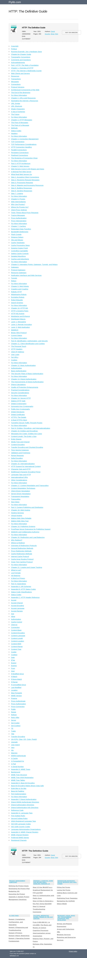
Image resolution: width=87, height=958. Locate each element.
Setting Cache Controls (20, 253)
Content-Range (17, 646)
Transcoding (15, 499)
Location (14, 690)
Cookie (13, 652)
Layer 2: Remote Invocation (21, 324)
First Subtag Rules (18, 816)
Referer (14, 715)
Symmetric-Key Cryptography (22, 406)
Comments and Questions (21, 60)
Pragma (14, 698)
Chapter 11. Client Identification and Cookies (28, 344)
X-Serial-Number (17, 767)
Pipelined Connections (19, 155)
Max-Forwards (16, 693)
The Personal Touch (18, 346)
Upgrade (14, 742)
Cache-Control (16, 622)
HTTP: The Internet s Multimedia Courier (26, 71)
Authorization (16, 619)
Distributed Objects (18, 319)
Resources (15, 76)
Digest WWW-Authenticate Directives (25, 802)
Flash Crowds (16, 234)
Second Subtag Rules (19, 818)
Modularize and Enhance (20, 316)
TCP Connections (17, 142)
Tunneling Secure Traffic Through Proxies (26, 423)
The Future (15, 114)
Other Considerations (19, 480)
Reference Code (17, 810)
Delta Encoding (17, 458)
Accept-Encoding (17, 606)
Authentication (16, 368)
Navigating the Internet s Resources (24, 101)
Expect (13, 663)
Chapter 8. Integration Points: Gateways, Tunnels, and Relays (34, 264)
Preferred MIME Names (20, 837)
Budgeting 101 (14, 891)
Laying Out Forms (63, 890)
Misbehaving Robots (19, 294)
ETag (13, 660)
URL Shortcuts (16, 106)
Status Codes (16, 131)
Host (13, 671)
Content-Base (16, 630)
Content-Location (17, 641)
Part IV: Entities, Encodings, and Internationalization (30, 428)
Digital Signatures (17, 412)
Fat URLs (14, 357)
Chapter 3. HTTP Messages (21, 120)
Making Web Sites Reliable (21, 518)
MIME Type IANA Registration (22, 777)
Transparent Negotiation (20, 496)
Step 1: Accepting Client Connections (25, 177)
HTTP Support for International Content (26, 466)
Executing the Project (17, 894)
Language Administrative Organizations (26, 829)
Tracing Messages (18, 215)
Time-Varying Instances (20, 450)
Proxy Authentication (19, 218)
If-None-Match (16, 679)
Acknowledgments (18, 62)
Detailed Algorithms (18, 256)
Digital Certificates (18, 414)
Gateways (15, 267)
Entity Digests (16, 439)
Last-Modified (16, 687)
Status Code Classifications (21, 592)
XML (58, 932)
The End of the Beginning (20, 92)
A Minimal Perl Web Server (21, 172)
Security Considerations (20, 393)
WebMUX (14, 330)
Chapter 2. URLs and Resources (23, 98)
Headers (14, 133)
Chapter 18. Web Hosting (20, 510)
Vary (12, 747)
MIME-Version (16, 696)
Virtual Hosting (16, 515)
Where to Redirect (18, 543)
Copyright (14, 46)
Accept (13, 600)
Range (13, 712)
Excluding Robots (17, 297)
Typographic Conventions (20, 57)
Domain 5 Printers (15, 933)
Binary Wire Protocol (19, 333)
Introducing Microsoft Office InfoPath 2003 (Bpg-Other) (67, 882)
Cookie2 (14, 655)
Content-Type (16, 649)
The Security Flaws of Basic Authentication (27, 374)
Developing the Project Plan (19, 888)
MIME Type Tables (18, 780)
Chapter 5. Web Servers (20, 166)
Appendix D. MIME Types (20, 769)
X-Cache (14, 758)
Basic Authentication (18, 371)
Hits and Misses (17, 240)
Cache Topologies (18, 243)
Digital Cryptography (19, 404)
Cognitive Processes (40, 930)
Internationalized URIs (19, 477)
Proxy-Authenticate (18, 701)
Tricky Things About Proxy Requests (24, 213)
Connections (16, 84)
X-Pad (13, 764)
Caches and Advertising (20, 259)
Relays (13, 281)
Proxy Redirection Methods (21, 551)
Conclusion (37, 912)
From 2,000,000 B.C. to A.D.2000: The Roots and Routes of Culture (42, 925)
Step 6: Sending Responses (21, 191)
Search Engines (17, 303)
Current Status (16, 335)
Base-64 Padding (17, 791)
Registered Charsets (19, 840)
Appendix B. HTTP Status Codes (23, 589)
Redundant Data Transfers (21, 229)
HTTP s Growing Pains (19, 311)
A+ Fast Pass (14, 915)
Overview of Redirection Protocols (24, 545)
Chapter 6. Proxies (18, 199)
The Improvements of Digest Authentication (27, 382)
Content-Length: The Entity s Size (23, 436)
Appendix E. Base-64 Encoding (23, 783)
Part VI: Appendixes (18, 584)
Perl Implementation (18, 794)
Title (12, 734)
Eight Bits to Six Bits (18, 788)
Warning (14, 753)
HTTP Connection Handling (21, 147)
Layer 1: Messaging (18, 322)
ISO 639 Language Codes (21, 824)
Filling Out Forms (63, 887)
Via (12, 750)
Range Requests (17, 455)
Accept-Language (17, 608)
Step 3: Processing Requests (22, 183)
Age (12, 614)
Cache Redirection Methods (21, 554)
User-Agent (15, 745)
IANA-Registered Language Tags (23, 821)
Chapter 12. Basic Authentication (23, 365)
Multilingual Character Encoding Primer (26, 472)
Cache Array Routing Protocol (22, 559)
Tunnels (14, 278)
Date (13, 657)
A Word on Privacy (18, 578)
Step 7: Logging (17, 193)
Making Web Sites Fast (20, 521)
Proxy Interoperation (18, 221)
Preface (14, 49)
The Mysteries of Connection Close (24, 158)
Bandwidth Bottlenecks (19, 232)
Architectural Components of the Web (25, 90)
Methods (14, 128)
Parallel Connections (19, 150)
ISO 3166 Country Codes (20, 827)
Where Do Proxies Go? (20, 207)
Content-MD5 (16, 644)
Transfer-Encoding (18, 737)
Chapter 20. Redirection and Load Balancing (28, 537)
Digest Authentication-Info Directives (24, 807)
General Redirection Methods (22, 548)
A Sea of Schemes (18, 112)
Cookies (14, 360)
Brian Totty (54, 34)
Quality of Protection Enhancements (24, 387)
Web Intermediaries (18, 202)
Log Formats (16, 573)
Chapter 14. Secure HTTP (21, 398)
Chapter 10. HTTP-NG (19, 308)
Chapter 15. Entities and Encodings (24, 431)
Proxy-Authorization (18, 704)
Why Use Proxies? (18, 204)
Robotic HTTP (16, 292)
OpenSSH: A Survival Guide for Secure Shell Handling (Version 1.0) (43, 882)
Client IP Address (17, 352)
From (13, 668)
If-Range (14, 682)
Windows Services (64, 934)
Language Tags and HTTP (21, 475)
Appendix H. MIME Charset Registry (24, 832)
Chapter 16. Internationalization (23, 464)
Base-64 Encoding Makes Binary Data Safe (27, 786)
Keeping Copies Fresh (19, 248)
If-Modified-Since (17, 674)
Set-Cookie (15, 723)
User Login (15, 354)
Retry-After (15, 717)
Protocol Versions (17, 87)
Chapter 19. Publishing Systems (23, 526)
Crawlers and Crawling (19, 289)
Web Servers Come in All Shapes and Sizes (27, 169)
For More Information (19, 95)
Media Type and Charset (20, 442)
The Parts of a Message (20, 125)
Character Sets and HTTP (21, 469)
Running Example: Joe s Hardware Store (26, 52)
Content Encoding (18, 445)
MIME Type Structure (19, 775)
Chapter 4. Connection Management (25, 139)
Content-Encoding (18, 633)
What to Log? (16, 570)
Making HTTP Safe (18, 401)
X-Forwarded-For (17, 761)
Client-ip (14, 625)
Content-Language (18, 636)
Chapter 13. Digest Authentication (23, 379)
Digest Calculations (18, 384)
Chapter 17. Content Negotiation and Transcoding (29, 485)
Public (13, 709)
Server (13, 720)
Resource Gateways (18, 273)
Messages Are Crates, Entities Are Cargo (26, 434)
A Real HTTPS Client (19, 420)
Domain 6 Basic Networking (19, 936)
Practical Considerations (20, 390)
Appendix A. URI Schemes (21, 586)
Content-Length (17, 638)
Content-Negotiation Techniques (23, 488)
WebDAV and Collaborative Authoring (25, 532)
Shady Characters (18, 109)
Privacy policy (73, 951)
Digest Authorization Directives (22, 805)
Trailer (13, 731)
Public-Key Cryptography (20, 409)
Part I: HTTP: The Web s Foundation (25, 65)
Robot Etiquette (17, 300)
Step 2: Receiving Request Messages (25, 180)
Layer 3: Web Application (20, 327)
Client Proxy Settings (19, 210)
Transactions (16, 79)
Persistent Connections (20, 153)
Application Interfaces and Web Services (26, 275)
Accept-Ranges (17, 611)
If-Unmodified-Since (18, 685)
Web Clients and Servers (20, 73)
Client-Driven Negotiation (20, 491)
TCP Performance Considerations (23, 144)
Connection (15, 627)
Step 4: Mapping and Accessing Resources (27, 185)
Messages (15, 82)
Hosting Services (17, 513)
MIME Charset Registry (20, 835)
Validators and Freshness (20, 453)
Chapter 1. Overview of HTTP (22, 68)
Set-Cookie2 (16, 726)
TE (12, 728)
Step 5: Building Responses (21, 188)
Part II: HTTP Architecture (20, 163)
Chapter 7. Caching (18, 226)
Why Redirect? (16, 540)
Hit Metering (15, 576)
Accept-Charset (17, 603)
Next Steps (15, 502)
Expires (14, 666)
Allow (13, 616)
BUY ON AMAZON (71, 32)
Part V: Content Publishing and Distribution (27, 507)
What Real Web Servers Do (21, 174)
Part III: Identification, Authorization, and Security (29, 341)
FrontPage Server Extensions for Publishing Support (31, 529)
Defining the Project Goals (19, 886)
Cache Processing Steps (20, 245)
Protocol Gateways (18, 270)
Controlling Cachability (19, 251)
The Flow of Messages (19, 122)
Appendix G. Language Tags (22, 813)
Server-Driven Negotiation (21, 494)
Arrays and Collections (65, 929)
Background (15, 772)
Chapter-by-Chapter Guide (21, 54)
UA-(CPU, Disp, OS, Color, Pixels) (24, 739)
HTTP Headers (16, 349)
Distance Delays (17, 237)
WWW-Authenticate (18, 756)
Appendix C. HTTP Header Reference (25, 597)
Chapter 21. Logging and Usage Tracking (26, 567)
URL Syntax (15, 103)
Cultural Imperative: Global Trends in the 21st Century (43, 917)
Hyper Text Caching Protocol (22, 562)
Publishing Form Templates (67, 898)
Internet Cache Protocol (20, 556)
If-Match (14, 676)
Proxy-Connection (18, 706)
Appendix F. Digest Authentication (23, 799)
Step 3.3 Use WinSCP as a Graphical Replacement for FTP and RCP (43, 890)
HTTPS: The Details (18, 417)
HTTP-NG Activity (17, 314)
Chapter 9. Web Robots (20, 286)
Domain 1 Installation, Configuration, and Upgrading (17, 922)
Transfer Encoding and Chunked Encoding (27, 447)
